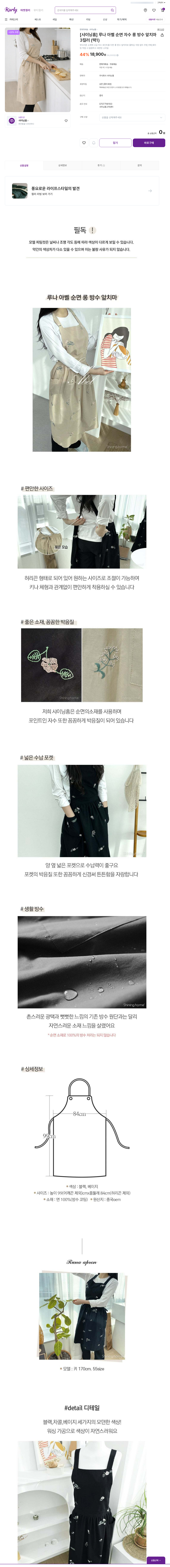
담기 (115, 142)
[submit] (112, 10)
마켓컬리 (25, 10)
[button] (82, 191)
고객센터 (161, 3)
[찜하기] (66, 121)
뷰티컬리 (38, 10)
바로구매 (149, 142)
